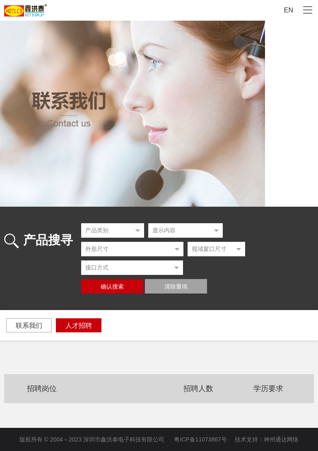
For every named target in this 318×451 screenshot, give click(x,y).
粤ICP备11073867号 (200, 439)
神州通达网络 (281, 439)
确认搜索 (112, 287)
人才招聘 (78, 325)
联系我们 (29, 325)
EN (288, 10)
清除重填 (176, 287)
